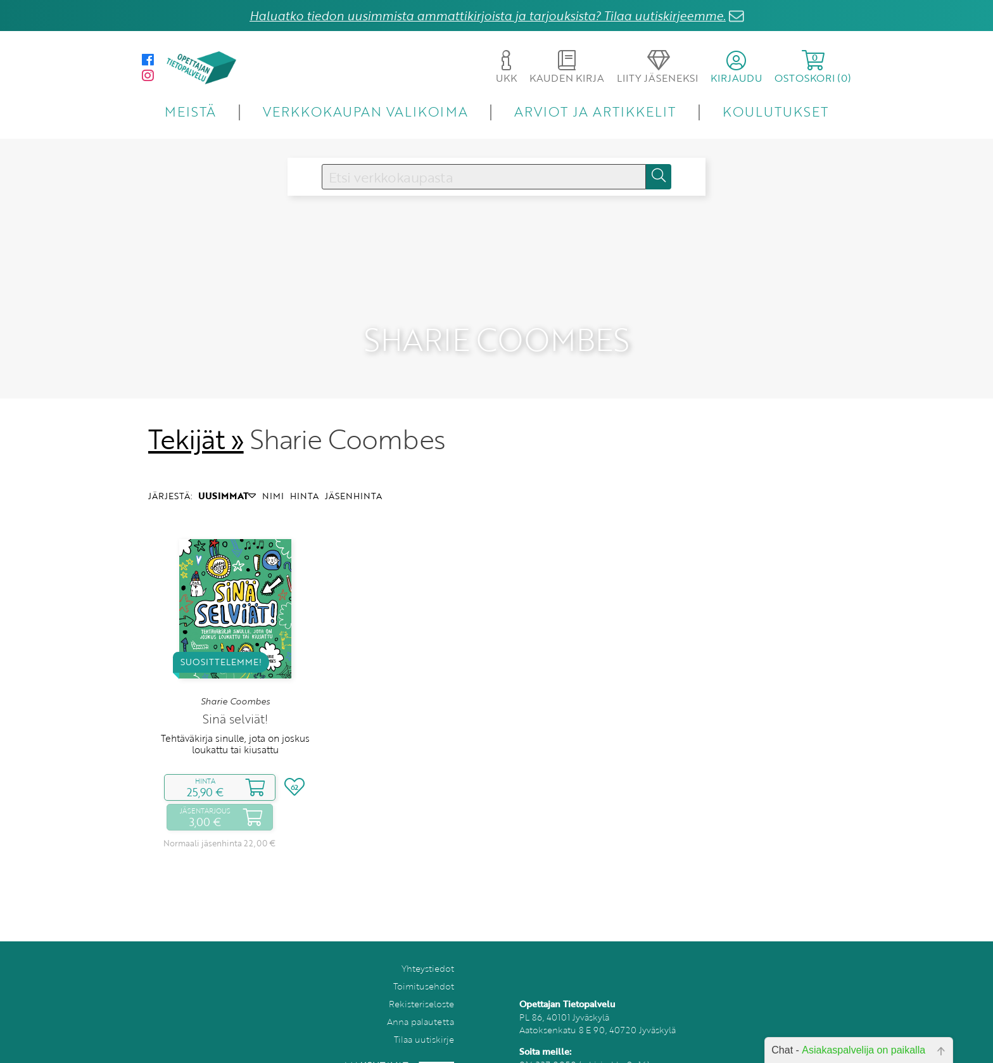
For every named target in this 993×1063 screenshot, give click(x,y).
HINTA (304, 471)
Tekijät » (196, 414)
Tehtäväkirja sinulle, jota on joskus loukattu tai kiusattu (235, 718)
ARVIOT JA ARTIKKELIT (595, 111)
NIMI (273, 471)
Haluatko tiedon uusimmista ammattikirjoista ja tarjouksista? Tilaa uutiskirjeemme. (488, 15)
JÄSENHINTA (353, 471)
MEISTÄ (190, 111)
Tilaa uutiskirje (424, 1014)
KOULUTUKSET (775, 111)
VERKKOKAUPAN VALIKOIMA (365, 111)
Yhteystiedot (428, 943)
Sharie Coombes (235, 676)
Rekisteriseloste (421, 978)
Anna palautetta (420, 996)
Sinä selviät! (235, 693)
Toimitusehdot (423, 960)
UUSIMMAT (227, 471)
